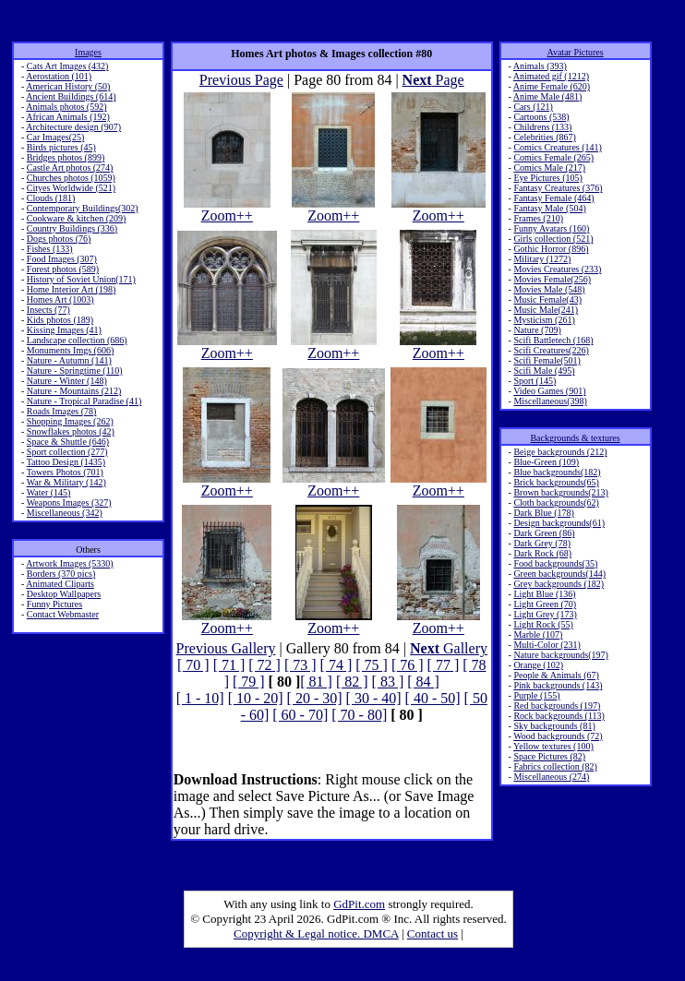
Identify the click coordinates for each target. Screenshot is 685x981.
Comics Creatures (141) (557, 147)
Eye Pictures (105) (547, 178)
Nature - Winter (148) (67, 381)
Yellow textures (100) (553, 746)
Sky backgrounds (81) (554, 726)
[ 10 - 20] (255, 698)
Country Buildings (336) (72, 228)
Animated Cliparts (60, 584)
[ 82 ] (352, 681)
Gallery (448, 648)
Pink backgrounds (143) (557, 685)
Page (433, 80)
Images (88, 52)
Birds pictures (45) (61, 147)
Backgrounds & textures (574, 438)
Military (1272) (542, 259)
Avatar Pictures (575, 52)
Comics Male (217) (549, 167)
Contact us (432, 933)
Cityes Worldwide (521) (71, 188)
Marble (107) (537, 634)
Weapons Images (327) (69, 502)
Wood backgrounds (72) (557, 736)
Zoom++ (227, 209)
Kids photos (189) (60, 320)
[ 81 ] (316, 681)
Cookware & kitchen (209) (76, 218)
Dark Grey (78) (542, 543)
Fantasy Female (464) (553, 198)
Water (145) (49, 492)
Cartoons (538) (541, 117)
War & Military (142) (66, 482)
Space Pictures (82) (549, 756)
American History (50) (68, 86)
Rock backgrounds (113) (559, 716)
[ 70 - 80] (359, 715)
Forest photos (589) (63, 269)
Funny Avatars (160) (551, 228)
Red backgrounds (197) (556, 705)
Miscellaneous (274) (551, 777)
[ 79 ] (249, 681)
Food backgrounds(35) (555, 563)
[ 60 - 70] (300, 715)
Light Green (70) (544, 604)
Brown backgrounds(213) (560, 492)
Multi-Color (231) (547, 645)
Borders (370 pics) (61, 573)
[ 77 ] (443, 665)
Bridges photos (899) (65, 157)
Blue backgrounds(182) (556, 472)
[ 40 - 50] (433, 698)
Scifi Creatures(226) (550, 350)
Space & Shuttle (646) (68, 442)
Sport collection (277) (67, 452)
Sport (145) (534, 381)
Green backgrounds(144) (559, 573)
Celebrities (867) (544, 137)
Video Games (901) (549, 391)
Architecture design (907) (73, 127)
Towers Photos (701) (65, 472)
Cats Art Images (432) (68, 66)
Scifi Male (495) (543, 370)
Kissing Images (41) (64, 330)
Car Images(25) (55, 137)
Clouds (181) (51, 198)
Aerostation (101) (58, 76)
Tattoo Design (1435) (66, 462)
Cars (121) (533, 107)
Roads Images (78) (62, 411)
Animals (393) (540, 66)
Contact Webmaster (63, 614)
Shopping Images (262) (70, 421)
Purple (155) (536, 695)
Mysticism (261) (543, 320)
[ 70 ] (193, 665)
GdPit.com (359, 904)
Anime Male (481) (547, 96)
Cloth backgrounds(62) (556, 502)
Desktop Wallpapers (64, 594)
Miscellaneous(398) (549, 401)
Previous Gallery (226, 648)
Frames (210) (538, 218)
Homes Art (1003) (60, 299)
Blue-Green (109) (546, 462)
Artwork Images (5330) (69, 563)
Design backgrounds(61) (559, 523)
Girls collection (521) (553, 238)
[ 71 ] (229, 665)
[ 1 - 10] (200, 698)
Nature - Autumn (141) (69, 360)
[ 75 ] (371, 665)
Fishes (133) (50, 249)
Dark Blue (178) (543, 513)
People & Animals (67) (556, 675)
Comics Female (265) (553, 157)
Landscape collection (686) (77, 340)
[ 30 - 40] (374, 698)
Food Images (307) (62, 259)
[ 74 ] (336, 665)
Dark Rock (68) (542, 553)
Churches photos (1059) (71, 178)
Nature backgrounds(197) (560, 655)
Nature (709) (536, 330)
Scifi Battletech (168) (553, 340)
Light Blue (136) (544, 594)
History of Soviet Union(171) (81, 279)
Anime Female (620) (551, 86)
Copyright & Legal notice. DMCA (316, 933)
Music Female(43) (547, 299)
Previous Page (241, 80)
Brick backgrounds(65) (555, 482)
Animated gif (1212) (551, 76)
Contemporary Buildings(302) (82, 208)
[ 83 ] (388, 681)
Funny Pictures (54, 604)
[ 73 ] (300, 665)
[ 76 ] (407, 665)
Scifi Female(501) (546, 360)
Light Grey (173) (544, 614)
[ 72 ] (264, 665)
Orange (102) (538, 665)
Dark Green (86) (543, 533)
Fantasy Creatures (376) (557, 188)
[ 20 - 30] (314, 698)
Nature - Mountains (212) (74, 391)
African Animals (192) (68, 117)
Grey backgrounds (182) (558, 584)
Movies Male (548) (548, 289)
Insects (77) (48, 310)
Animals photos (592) (66, 107)
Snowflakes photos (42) (70, 431)
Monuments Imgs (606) (70, 350)
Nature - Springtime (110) (75, 370)
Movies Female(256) (552, 279)
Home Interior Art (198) (71, 289)
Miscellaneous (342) (64, 513)
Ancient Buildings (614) (70, 96)
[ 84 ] (423, 681)
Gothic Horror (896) (550, 249)
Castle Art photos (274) (70, 167)
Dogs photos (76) (58, 238)
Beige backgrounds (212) (560, 452)
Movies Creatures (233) (557, 269)
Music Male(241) (545, 310)
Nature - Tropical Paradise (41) (84, 401)
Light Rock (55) (542, 624)
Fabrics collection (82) (555, 766)
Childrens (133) (542, 127)
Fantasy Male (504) (549, 208)
